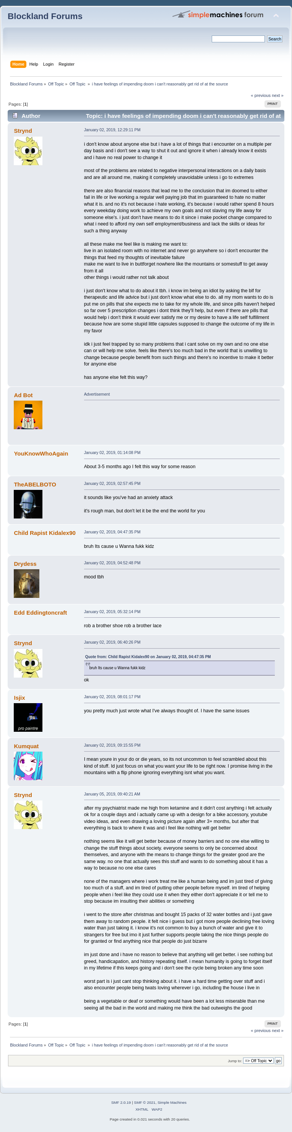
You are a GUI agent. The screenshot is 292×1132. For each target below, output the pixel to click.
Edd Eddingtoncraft (40, 612)
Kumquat (26, 746)
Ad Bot (23, 395)
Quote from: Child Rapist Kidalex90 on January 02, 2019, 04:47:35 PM (148, 657)
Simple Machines (172, 1102)
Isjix (19, 697)
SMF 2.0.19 (121, 1102)
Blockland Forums (45, 16)
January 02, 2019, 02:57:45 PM (112, 483)
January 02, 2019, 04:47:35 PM (112, 532)
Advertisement (97, 394)
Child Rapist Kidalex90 (44, 533)
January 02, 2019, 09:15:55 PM (112, 745)
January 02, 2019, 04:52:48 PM (112, 562)
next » (278, 95)
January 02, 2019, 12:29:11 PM (112, 129)
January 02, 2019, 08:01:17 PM (112, 696)
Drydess (25, 563)
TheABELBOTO (35, 484)
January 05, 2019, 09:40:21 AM (112, 794)
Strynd (23, 130)
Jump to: (235, 1061)
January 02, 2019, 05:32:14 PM (112, 611)
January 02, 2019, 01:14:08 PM (112, 452)
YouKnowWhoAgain (41, 453)
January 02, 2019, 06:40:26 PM (112, 642)
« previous (261, 95)
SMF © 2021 (145, 1102)
